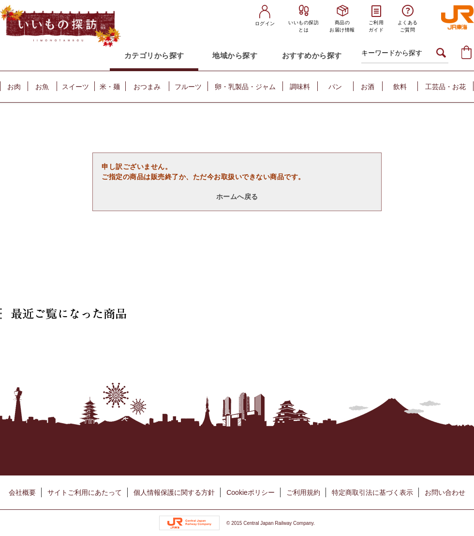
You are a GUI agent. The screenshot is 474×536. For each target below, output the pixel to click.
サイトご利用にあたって (84, 492)
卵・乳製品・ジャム (245, 87)
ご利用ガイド (376, 26)
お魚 (42, 87)
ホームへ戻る (237, 196)
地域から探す (234, 55)
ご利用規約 (303, 492)
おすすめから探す (312, 55)
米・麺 (110, 87)
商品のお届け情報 (342, 26)
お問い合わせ (445, 492)
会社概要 (22, 492)
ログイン (265, 23)
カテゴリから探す (154, 55)
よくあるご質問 (408, 26)
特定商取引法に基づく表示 (372, 492)
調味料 (300, 87)
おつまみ (147, 87)
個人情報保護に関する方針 (174, 492)
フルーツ (188, 87)
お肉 (14, 87)
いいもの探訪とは (303, 26)
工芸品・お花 (445, 87)
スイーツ (75, 87)
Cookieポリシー (250, 492)
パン (335, 87)
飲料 (400, 87)
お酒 (367, 87)
